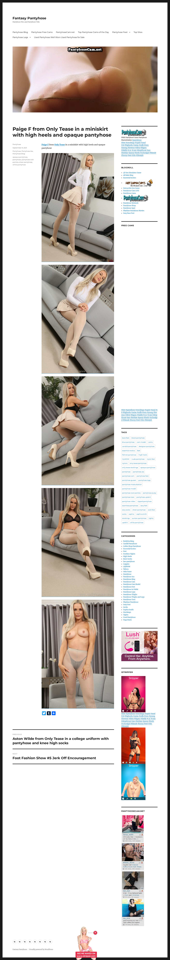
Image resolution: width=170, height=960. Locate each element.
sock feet (151, 510)
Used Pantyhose (129, 617)
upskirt (125, 522)
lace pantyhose (129, 561)
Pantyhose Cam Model (131, 584)
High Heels (127, 556)
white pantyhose (19, 165)
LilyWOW (126, 567)
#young (124, 148)
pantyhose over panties (131, 493)
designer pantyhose (147, 446)
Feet (125, 551)
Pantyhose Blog (20, 32)
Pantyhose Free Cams (42, 32)
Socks (125, 607)
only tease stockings (130, 467)
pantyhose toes (128, 497)
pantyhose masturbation (132, 484)
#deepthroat (141, 150)
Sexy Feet (126, 605)
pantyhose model (129, 489)
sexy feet (144, 506)
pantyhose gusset (129, 480)
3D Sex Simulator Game (132, 173)
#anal (143, 143)
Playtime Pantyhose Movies (133, 211)
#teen (146, 145)
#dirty (137, 148)
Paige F (45, 144)
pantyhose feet (142, 476)
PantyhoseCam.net (65, 32)
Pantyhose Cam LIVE (131, 191)
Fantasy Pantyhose (29, 18)
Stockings (127, 612)
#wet (130, 155)
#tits (134, 155)
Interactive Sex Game (131, 188)
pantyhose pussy (149, 493)
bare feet (125, 438)
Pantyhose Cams (129, 193)
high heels (143, 455)
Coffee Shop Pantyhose (132, 546)
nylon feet (151, 459)
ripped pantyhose (145, 501)
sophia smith (142, 514)
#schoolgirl (144, 153)
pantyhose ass (138, 472)
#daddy (124, 150)
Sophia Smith (128, 610)
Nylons (126, 569)
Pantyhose (17, 144)
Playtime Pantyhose (130, 602)
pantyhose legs (144, 480)
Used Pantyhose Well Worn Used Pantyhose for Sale (59, 37)
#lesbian (124, 153)
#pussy (131, 153)
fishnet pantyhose (129, 455)
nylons (124, 463)
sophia (131, 514)
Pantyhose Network (130, 203)
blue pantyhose (128, 442)
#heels (137, 153)
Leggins (126, 564)
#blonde (153, 153)
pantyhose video (128, 501)
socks (124, 514)
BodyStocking (128, 541)
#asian (136, 145)
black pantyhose (138, 438)
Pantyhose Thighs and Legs (134, 597)
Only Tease (59, 144)
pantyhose (17, 160)
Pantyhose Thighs (130, 594)
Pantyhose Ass (27, 151)
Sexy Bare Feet (128, 213)
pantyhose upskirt (144, 497)
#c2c (129, 150)
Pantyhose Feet (120, 32)
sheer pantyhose (25, 162)
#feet (123, 143)
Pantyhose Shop (129, 206)
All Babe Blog (128, 175)
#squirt (138, 143)
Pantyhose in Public (130, 589)
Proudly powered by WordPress (41, 949)
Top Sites (138, 32)
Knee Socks (127, 559)
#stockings (130, 143)
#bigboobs (129, 145)
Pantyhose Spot (129, 208)
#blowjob (139, 155)
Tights (125, 615)
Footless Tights (129, 554)
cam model (141, 442)
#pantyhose (136, 140)
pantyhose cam (128, 476)
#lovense (131, 148)
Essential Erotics (129, 178)
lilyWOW (125, 459)
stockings (126, 518)
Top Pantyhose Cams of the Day (93, 32)
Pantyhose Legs (20, 37)
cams (150, 442)
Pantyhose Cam (129, 582)
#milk (141, 145)
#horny (124, 155)
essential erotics (128, 451)
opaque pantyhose (20, 157)
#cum (134, 150)
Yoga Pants (127, 620)
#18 (122, 145)
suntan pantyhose (139, 518)
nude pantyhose (138, 459)
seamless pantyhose (130, 506)
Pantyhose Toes (129, 600)
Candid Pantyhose (130, 544)
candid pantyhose (129, 446)
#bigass (143, 148)
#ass (148, 150)
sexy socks (126, 510)
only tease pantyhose (138, 463)
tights (151, 518)
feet (138, 451)
